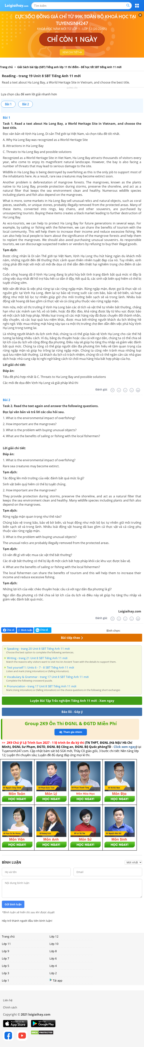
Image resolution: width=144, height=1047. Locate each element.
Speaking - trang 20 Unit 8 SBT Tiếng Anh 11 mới (38, 648)
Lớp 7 (5, 958)
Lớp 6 (53, 958)
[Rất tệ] (112, 390)
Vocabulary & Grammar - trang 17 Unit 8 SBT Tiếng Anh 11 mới (48, 677)
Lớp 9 (5, 951)
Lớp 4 (53, 966)
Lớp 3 (5, 973)
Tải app (56, 980)
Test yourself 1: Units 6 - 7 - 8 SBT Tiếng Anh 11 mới (40, 667)
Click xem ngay (125, 747)
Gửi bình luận (13, 904)
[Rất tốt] (138, 390)
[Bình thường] (125, 390)
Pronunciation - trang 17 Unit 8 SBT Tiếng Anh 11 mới (41, 686)
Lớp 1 (5, 980)
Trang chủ (8, 936)
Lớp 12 (54, 936)
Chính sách (10, 1007)
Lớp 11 (6, 944)
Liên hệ (7, 1000)
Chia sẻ (8, 630)
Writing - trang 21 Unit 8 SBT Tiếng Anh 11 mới (37, 658)
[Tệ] (118, 390)
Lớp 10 (54, 944)
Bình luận (25, 630)
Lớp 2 (53, 973)
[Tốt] (131, 390)
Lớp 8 (53, 951)
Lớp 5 (5, 966)
